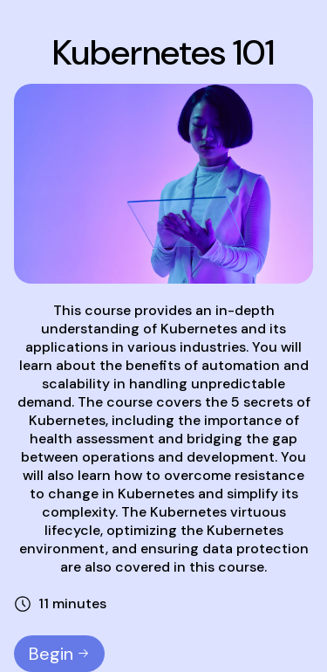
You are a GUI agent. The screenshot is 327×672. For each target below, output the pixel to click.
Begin (59, 653)
